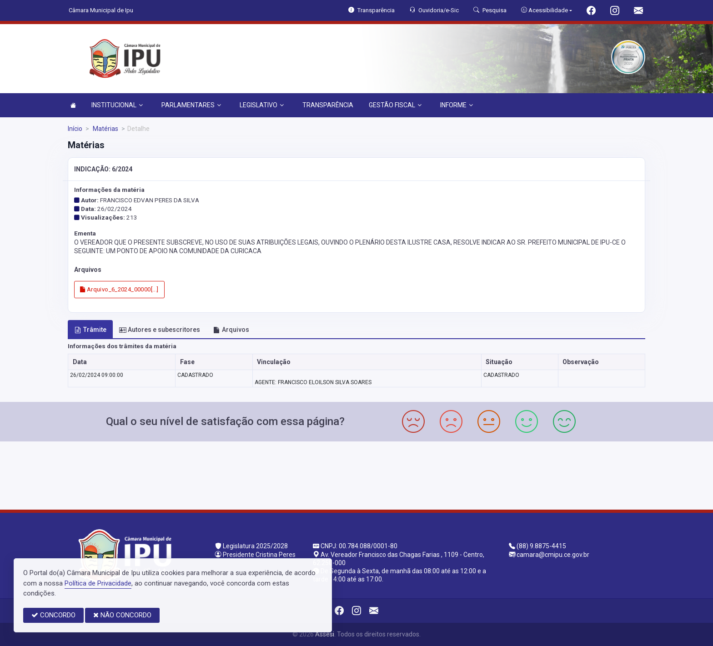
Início (75, 128)
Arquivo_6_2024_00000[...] (119, 289)
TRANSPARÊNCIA (327, 105)
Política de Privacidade (98, 583)
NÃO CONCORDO (122, 615)
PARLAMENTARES (191, 105)
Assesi (324, 634)
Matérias (104, 128)
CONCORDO (53, 615)
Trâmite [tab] (90, 329)
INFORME (456, 105)
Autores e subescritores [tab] (159, 329)
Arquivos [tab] (231, 329)
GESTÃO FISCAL (395, 105)
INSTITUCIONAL (117, 105)
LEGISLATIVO (262, 105)
